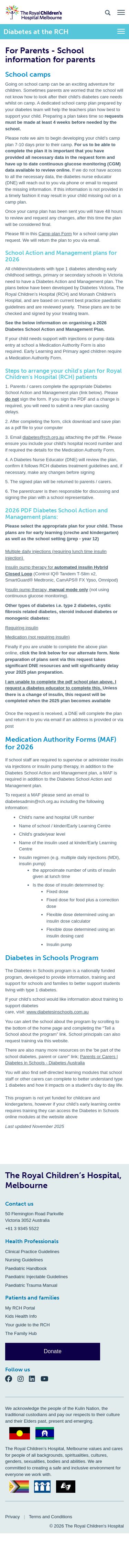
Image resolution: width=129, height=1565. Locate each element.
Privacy (12, 1516)
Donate (53, 1351)
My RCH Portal (20, 1308)
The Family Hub (21, 1333)
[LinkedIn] (35, 1378)
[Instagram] (23, 1378)
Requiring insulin (21, 627)
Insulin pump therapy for (29, 567)
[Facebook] (11, 1378)
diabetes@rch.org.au (43, 437)
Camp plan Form (55, 233)
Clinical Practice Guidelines (32, 1251)
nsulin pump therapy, (28, 589)
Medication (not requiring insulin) (37, 637)
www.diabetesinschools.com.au (57, 1011)
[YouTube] (47, 1378)
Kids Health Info (21, 1316)
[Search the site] (107, 12)
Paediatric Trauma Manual (31, 1285)
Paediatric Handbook (26, 1268)
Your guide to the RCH (27, 1324)
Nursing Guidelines (24, 1259)
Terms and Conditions (50, 1516)
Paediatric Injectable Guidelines (36, 1276)
